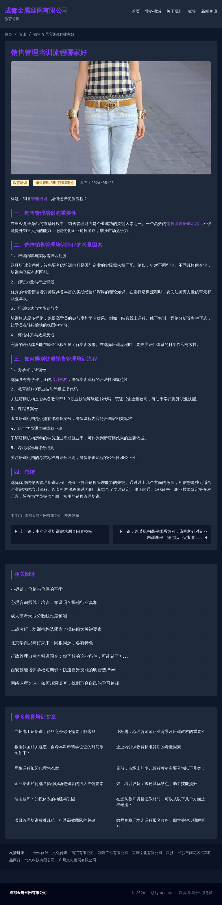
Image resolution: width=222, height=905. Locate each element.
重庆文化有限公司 (147, 852)
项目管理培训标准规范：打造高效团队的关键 (54, 820)
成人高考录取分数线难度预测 (39, 616)
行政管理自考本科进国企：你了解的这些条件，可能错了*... (70, 656)
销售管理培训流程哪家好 (55, 182)
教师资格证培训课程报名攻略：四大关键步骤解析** (160, 823)
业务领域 (153, 11)
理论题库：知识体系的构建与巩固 (44, 798)
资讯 (22, 34)
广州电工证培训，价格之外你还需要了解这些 (54, 731)
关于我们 (174, 11)
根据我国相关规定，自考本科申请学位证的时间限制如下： (58, 749)
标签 (192, 11)
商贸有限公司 (82, 852)
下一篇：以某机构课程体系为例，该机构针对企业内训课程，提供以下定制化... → (163, 534)
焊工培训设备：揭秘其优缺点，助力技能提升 (156, 783)
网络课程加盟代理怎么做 (36, 768)
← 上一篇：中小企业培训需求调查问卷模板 (53, 531)
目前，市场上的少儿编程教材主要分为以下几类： (160, 768)
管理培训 (39, 198)
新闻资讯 (209, 11)
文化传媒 (59, 852)
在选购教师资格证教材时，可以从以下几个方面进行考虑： (160, 802)
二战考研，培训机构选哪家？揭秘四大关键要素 (56, 629)
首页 (136, 11)
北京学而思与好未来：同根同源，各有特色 (52, 643)
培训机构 (59, 379)
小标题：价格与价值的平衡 (37, 589)
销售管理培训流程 (182, 223)
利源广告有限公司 (113, 852)
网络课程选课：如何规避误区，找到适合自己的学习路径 (65, 683)
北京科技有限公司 (40, 860)
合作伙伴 (40, 852)
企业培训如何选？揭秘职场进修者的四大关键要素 (58, 783)
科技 (170, 852)
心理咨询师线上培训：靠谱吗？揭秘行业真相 (54, 602)
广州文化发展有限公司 (77, 860)
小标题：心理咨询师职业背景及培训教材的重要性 (160, 731)
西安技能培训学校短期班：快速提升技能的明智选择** (63, 670)
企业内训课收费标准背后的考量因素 (148, 746)
